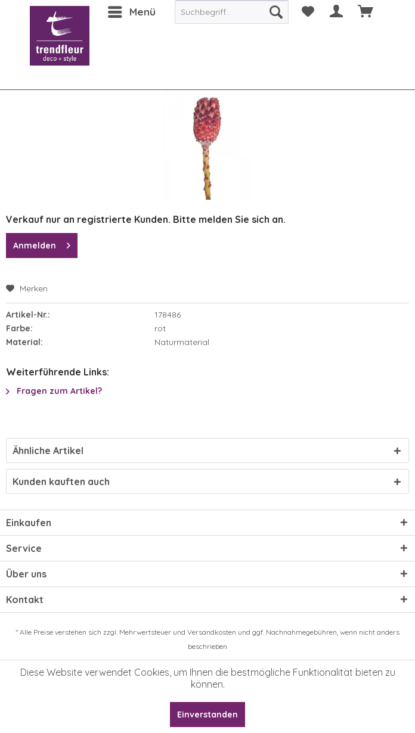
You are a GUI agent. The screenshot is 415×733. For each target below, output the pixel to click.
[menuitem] (131, 12)
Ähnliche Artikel (48, 450)
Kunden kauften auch (61, 481)
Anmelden (41, 243)
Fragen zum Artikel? (54, 391)
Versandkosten (211, 632)
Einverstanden (207, 714)
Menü (132, 10)
